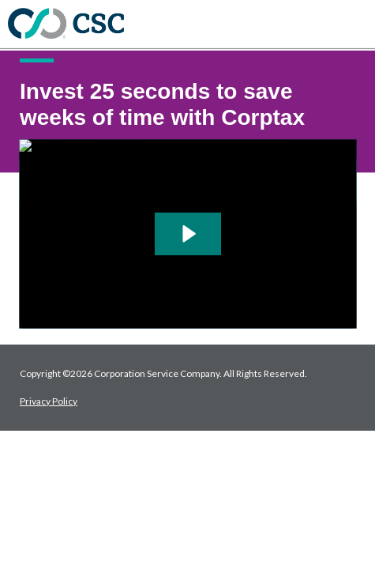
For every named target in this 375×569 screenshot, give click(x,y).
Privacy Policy (48, 401)
